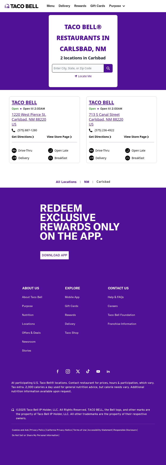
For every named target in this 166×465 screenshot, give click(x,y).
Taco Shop (71, 333)
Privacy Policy (37, 430)
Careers (113, 306)
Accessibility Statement (100, 430)
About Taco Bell (32, 297)
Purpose (115, 6)
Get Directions (23, 137)
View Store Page (59, 137)
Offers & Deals (31, 333)
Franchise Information (122, 324)
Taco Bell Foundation (121, 315)
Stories (26, 350)
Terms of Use (80, 430)
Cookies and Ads (20, 430)
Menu (51, 6)
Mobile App (72, 297)
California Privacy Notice (59, 430)
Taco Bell (24, 102)
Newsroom (29, 341)
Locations (28, 324)
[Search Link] (108, 68)
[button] (40, 289)
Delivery (64, 6)
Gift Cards (97, 6)
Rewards (80, 6)
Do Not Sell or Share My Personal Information (35, 435)
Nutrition (28, 315)
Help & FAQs (116, 297)
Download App (54, 255)
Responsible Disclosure (125, 430)
